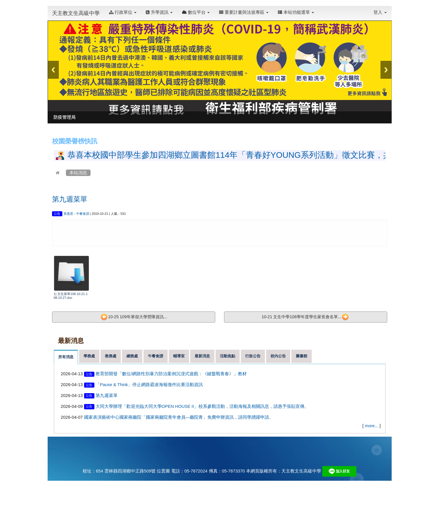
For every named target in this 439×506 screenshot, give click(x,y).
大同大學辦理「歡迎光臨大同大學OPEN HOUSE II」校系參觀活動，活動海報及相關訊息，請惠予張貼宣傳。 (202, 406)
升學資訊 (159, 12)
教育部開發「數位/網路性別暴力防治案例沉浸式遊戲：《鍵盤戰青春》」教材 (171, 373)
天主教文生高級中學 (76, 13)
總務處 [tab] (132, 356)
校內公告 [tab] (278, 356)
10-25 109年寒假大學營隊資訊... (134, 317)
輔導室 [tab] (179, 356)
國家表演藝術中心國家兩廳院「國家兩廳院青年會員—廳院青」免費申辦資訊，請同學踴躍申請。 (179, 417)
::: (320, 9)
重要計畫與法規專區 (243, 12)
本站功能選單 (296, 12)
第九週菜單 (69, 199)
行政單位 (122, 12)
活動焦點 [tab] (227, 356)
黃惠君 (68, 213)
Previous (53, 70)
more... (371, 425)
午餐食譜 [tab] (155, 356)
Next (386, 70)
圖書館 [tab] (301, 356)
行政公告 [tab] (253, 356)
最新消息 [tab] (202, 356)
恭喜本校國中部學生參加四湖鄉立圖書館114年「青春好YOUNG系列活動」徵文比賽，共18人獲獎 (246, 155)
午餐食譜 (82, 213)
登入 (379, 12)
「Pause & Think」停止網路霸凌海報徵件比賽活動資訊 (149, 384)
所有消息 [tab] (66, 357)
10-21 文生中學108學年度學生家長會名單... (305, 317)
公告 (57, 213)
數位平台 (196, 12)
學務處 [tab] (89, 356)
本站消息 (78, 172)
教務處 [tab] (110, 356)
